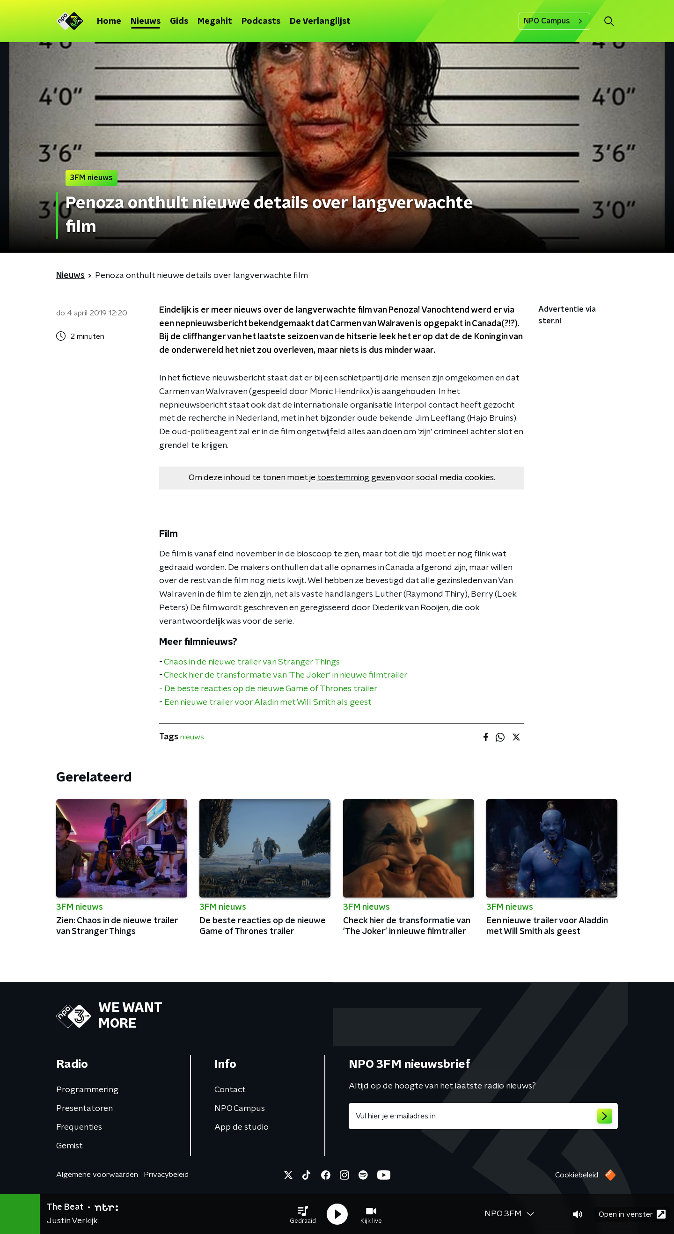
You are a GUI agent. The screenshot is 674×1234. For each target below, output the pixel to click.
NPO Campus (554, 21)
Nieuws (146, 21)
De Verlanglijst (320, 21)
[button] (303, 1214)
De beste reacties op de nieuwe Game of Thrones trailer (271, 689)
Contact (230, 1090)
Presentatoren (84, 1108)
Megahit (215, 21)
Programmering (87, 1090)
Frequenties (79, 1127)
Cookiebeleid (576, 1175)
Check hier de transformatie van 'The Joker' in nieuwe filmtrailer (286, 675)
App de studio (241, 1127)
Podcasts (261, 21)
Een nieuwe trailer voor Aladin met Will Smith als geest (268, 702)
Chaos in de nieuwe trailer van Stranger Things (252, 662)
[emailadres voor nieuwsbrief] (483, 1116)
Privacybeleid (166, 1174)
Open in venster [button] (632, 1214)
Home (109, 21)
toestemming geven (356, 478)
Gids (179, 21)
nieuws (192, 737)
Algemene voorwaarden (97, 1174)
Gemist (69, 1146)
